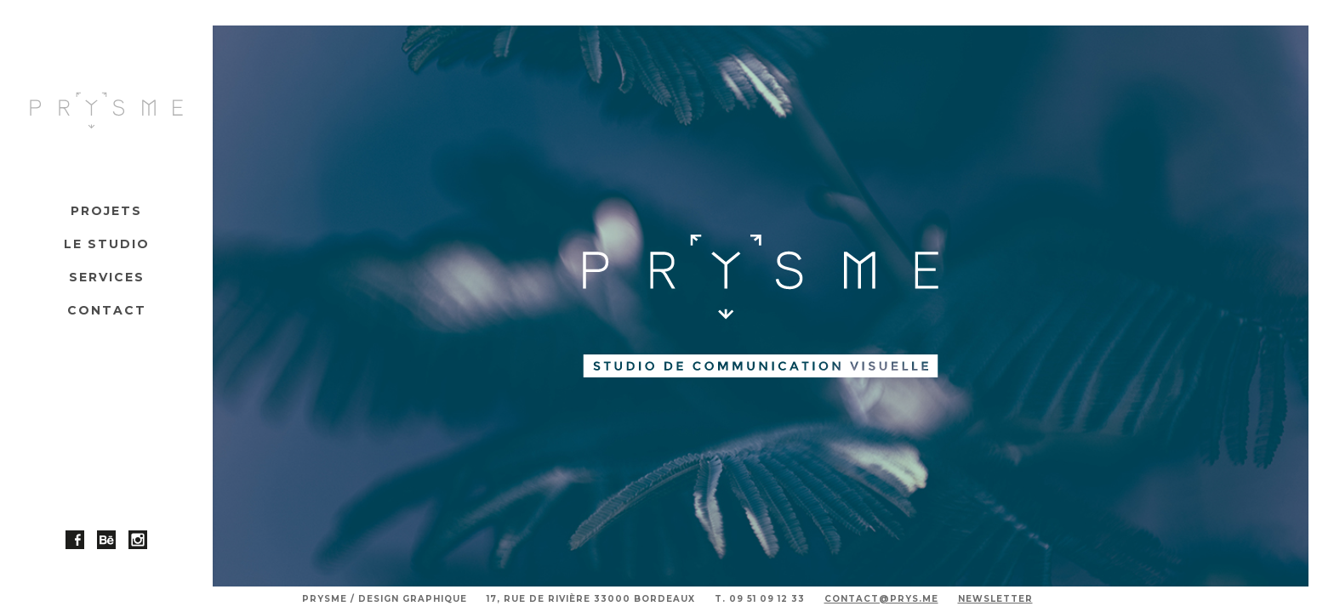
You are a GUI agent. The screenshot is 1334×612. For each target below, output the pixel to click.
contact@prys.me (881, 598)
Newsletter (995, 598)
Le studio (107, 244)
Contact (106, 310)
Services (107, 277)
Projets (106, 210)
